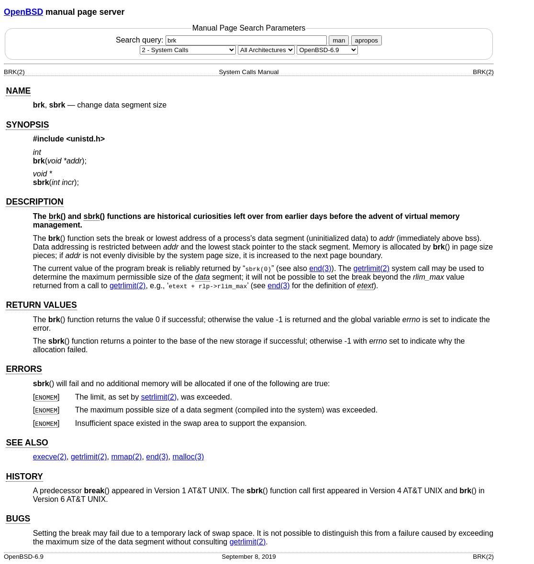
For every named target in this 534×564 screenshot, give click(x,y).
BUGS (18, 518)
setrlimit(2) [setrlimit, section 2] (159, 397)
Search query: (222, 40)
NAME (18, 91)
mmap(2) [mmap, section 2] (126, 457)
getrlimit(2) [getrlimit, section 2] (372, 268)
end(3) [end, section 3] (320, 268)
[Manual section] (188, 49)
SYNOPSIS (27, 125)
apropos (366, 40)
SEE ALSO (27, 442)
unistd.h (85, 139)
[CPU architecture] (266, 49)
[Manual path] (327, 49)
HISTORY (24, 476)
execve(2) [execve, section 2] (50, 457)
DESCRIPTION (34, 201)
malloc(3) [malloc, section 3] (188, 457)
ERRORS (24, 369)
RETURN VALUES (41, 305)
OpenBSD (23, 12)
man (339, 40)
